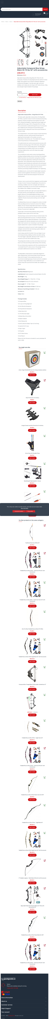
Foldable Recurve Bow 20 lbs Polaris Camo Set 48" (32, 794)
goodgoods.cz (12, 1015)
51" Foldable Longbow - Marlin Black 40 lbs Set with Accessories (32, 878)
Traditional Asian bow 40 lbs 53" (32, 543)
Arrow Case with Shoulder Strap (32, 453)
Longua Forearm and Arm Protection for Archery (32, 425)
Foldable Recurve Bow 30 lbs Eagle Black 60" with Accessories (32, 656)
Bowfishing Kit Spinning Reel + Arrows (32, 481)
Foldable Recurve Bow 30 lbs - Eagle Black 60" (32, 822)
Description (22, 110)
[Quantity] (22, 94)
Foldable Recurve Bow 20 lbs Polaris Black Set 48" (32, 935)
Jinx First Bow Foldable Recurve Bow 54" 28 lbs (32, 629)
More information (24, 508)
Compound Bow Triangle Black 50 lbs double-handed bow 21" (32, 684)
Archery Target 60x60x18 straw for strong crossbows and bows (32, 370)
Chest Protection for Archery (32, 397)
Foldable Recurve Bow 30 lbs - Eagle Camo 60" (32, 737)
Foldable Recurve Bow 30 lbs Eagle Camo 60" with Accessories (32, 850)
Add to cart (35, 94)
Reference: (20, 75)
